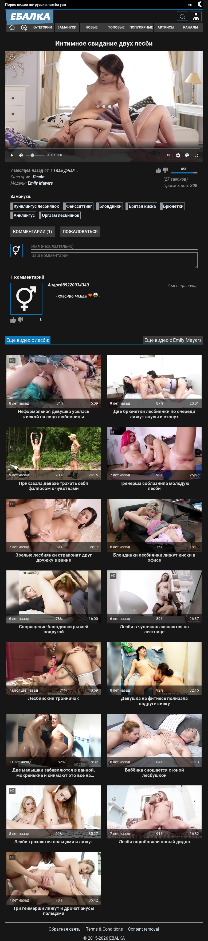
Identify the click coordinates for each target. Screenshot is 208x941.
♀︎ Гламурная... (64, 170)
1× (168, 155)
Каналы (190, 27)
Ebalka (117, 938)
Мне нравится (158, 170)
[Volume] (35, 155)
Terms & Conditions (104, 929)
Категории (42, 27)
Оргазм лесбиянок (60, 215)
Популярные (141, 27)
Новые (91, 27)
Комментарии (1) (32, 231)
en (190, 4)
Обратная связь (65, 929)
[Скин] (187, 155)
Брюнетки (173, 206)
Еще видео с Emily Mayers (173, 340)
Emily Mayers (40, 183)
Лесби (39, 176)
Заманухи (66, 27)
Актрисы (166, 27)
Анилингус (24, 215)
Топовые (116, 27)
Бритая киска (142, 206)
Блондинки (110, 206)
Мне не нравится (165, 170)
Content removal (143, 929)
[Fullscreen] (196, 155)
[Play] (12, 155)
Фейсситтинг (79, 206)
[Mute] (21, 155)
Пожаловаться (80, 231)
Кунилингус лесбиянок (36, 206)
